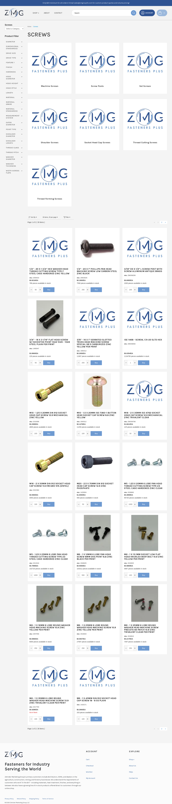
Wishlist (89, 767)
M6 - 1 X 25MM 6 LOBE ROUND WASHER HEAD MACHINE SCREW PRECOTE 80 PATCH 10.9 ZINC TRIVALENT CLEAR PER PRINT (141, 624)
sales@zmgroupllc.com (83, 3)
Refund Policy (21, 794)
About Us (132, 761)
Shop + (36, 13)
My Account (90, 774)
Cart (87, 755)
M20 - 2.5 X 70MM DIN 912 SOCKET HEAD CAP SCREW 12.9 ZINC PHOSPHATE (95, 481)
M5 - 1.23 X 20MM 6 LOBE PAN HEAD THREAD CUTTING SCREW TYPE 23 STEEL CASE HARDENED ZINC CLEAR (143, 481)
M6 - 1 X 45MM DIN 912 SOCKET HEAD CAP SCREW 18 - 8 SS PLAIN (96, 694)
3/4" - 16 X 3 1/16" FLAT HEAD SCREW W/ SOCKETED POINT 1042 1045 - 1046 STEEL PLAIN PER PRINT (49, 337)
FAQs (131, 767)
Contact (58, 13)
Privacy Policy (9, 794)
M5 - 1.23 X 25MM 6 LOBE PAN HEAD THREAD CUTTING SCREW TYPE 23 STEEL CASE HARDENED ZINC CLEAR (48, 552)
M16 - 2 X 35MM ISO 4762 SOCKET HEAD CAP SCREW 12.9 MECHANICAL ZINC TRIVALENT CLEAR (143, 410)
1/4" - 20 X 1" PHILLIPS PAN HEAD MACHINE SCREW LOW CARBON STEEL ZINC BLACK (97, 266)
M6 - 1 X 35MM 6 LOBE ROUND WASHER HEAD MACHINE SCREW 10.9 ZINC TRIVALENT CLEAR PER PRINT (49, 695)
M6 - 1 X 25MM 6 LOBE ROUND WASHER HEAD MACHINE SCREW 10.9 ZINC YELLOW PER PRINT (96, 622)
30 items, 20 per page (50, 213)
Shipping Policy (34, 794)
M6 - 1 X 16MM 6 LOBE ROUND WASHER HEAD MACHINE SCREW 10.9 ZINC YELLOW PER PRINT (49, 622)
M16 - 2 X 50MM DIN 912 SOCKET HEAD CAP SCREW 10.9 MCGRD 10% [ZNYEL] (49, 480)
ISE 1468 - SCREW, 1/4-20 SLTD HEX (143, 335)
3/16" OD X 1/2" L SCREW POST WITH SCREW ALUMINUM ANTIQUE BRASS (143, 265)
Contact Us (133, 774)
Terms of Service (48, 794)
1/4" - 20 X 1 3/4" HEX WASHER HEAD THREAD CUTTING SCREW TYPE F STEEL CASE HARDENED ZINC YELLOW (49, 266)
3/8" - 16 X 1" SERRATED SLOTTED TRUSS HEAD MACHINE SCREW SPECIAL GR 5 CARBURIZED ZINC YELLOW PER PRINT (94, 338)
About (46, 13)
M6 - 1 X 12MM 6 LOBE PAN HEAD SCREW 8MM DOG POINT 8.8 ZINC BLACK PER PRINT (94, 552)
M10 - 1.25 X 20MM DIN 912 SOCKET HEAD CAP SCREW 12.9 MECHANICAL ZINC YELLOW (48, 410)
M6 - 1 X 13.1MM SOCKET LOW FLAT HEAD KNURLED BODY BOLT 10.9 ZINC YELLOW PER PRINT (143, 552)
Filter (67, 213)
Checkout (90, 761)
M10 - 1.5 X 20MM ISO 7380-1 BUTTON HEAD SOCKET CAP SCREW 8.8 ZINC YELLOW (96, 410)
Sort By (33, 213)
